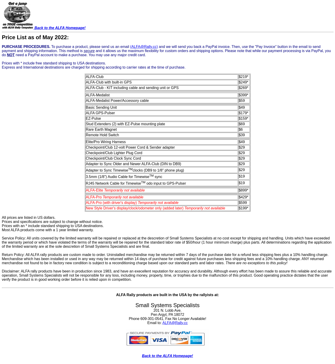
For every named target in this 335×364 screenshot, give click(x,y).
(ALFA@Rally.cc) (144, 47)
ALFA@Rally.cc (175, 323)
